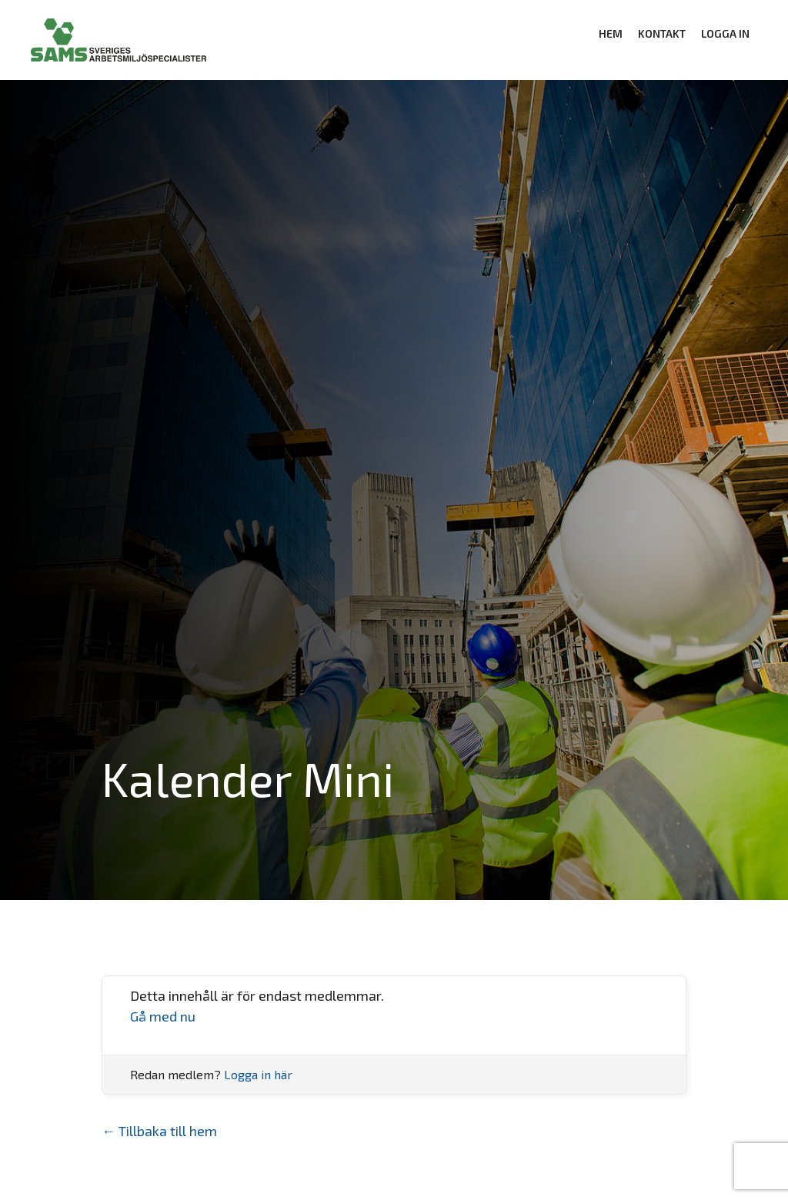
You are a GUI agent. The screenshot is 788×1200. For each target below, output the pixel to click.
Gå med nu (162, 1016)
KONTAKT (662, 33)
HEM (611, 33)
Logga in (725, 33)
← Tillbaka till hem (159, 1130)
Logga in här (258, 1074)
